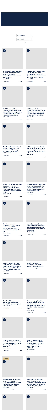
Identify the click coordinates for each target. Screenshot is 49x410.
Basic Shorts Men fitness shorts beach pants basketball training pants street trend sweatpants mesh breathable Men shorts (36, 227)
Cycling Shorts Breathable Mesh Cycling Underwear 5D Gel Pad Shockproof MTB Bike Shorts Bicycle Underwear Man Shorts (12, 343)
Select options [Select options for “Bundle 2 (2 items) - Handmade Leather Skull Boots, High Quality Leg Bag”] (6, 308)
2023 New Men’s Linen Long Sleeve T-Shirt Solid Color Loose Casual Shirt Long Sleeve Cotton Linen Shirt (11, 149)
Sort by (21, 35)
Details (21, 81)
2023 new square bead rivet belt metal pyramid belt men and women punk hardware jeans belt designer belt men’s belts (36, 150)
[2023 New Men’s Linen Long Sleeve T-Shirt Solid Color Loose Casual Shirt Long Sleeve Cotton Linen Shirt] (12, 134)
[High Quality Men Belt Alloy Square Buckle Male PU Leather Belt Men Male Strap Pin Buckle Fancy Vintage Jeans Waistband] (12, 366)
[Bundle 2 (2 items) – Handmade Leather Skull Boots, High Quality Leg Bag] (36, 250)
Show (20, 39)
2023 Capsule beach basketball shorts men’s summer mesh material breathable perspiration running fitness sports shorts (12, 74)
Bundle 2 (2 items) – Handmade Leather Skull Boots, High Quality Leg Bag (35, 264)
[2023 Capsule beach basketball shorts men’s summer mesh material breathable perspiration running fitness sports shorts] (12, 58)
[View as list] (25, 42)
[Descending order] (31, 35)
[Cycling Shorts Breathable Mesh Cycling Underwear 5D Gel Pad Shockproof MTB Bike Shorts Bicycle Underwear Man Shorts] (12, 327)
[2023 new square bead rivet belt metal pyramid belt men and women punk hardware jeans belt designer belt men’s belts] (36, 134)
